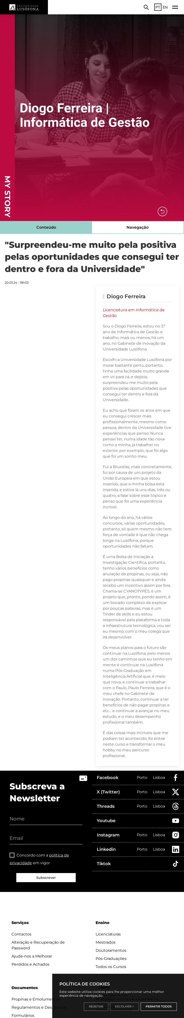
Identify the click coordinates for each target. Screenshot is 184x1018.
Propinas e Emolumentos (36, 999)
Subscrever (46, 877)
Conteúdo (46, 227)
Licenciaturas (108, 934)
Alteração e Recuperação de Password (38, 945)
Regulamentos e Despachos (39, 1007)
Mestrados (105, 942)
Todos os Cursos (111, 966)
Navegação (137, 227)
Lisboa (159, 777)
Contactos (21, 934)
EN (165, 7)
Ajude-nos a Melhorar (32, 956)
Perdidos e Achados (30, 964)
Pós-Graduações (111, 958)
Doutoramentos (111, 950)
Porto (142, 777)
